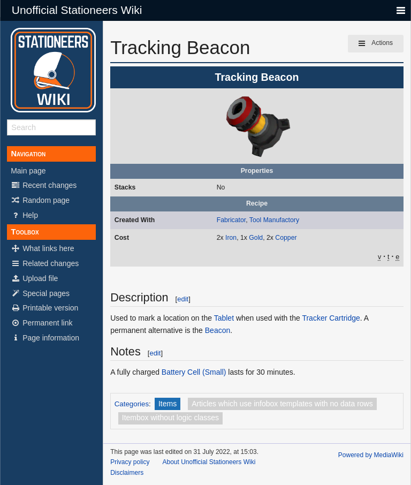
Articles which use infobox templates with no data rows (282, 403)
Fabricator (231, 220)
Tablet (224, 318)
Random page (40, 200)
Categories (132, 404)
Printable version (44, 308)
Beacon (217, 330)
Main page (28, 170)
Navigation (28, 153)
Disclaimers (126, 472)
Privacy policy (129, 462)
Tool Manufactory (274, 220)
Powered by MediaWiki (371, 455)
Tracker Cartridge (331, 318)
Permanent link (41, 323)
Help (24, 215)
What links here (42, 248)
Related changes (45, 263)
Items (167, 403)
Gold (256, 237)
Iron (231, 237)
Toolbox (25, 232)
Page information (45, 338)
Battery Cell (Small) (194, 372)
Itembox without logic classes (170, 417)
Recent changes (44, 185)
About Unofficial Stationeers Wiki (208, 462)
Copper (285, 237)
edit (182, 299)
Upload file (34, 278)
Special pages (40, 293)
